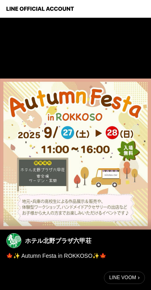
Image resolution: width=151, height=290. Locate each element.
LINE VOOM (122, 277)
